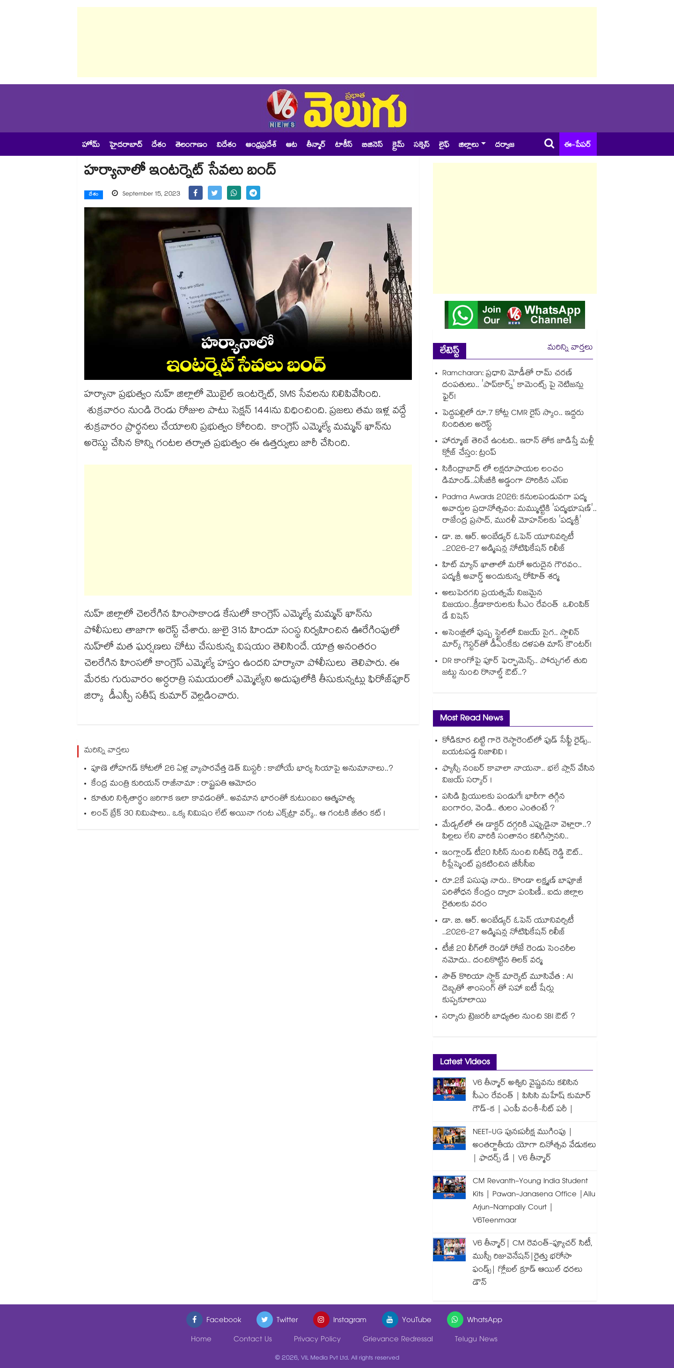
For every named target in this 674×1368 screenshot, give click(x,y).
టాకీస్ (343, 145)
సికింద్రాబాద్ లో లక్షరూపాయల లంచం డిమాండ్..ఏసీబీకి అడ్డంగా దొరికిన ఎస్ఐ (505, 475)
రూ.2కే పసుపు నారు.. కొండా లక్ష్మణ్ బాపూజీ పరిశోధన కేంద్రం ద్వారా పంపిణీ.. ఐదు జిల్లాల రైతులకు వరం (513, 893)
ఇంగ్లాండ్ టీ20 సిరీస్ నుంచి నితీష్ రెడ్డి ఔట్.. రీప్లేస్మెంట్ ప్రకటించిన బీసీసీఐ (512, 859)
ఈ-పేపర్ (577, 145)
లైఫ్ (444, 145)
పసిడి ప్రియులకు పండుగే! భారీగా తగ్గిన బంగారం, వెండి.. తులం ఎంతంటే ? (503, 803)
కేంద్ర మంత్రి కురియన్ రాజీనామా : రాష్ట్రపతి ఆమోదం (173, 781)
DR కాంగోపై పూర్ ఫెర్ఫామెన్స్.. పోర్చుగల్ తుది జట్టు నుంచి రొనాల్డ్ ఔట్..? (514, 667)
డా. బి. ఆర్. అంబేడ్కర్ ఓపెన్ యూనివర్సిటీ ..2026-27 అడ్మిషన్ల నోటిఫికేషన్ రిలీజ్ (508, 543)
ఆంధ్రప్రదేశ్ (261, 145)
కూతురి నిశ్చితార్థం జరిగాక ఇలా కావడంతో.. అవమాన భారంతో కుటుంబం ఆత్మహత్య (223, 796)
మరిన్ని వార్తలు (570, 348)
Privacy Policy (317, 1340)
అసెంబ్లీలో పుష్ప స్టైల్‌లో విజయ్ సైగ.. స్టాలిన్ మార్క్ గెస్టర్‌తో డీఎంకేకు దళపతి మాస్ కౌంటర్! (517, 639)
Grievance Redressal (398, 1340)
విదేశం (226, 145)
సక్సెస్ (422, 145)
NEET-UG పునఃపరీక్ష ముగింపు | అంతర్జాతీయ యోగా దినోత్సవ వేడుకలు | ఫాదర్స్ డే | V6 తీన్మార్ (534, 1146)
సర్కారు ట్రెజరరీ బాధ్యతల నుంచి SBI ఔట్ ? (508, 1017)
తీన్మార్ (316, 145)
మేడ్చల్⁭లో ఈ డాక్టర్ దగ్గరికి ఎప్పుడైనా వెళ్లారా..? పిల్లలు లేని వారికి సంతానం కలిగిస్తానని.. (516, 831)
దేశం (159, 145)
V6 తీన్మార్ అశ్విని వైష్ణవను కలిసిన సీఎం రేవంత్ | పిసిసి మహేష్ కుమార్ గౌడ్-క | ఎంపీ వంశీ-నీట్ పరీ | (532, 1097)
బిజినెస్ (372, 145)
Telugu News (476, 1340)
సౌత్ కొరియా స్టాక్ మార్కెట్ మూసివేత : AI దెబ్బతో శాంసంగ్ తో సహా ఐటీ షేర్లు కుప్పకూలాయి (507, 989)
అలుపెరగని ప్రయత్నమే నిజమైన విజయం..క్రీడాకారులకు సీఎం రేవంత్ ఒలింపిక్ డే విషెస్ (516, 605)
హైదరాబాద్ (125, 145)
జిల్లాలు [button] (469, 145)
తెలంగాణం (191, 145)
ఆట (291, 145)
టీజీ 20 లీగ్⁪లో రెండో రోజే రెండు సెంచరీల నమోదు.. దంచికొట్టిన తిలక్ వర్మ (509, 955)
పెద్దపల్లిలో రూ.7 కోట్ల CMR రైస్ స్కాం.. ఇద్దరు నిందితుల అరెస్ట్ (513, 419)
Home (201, 1340)
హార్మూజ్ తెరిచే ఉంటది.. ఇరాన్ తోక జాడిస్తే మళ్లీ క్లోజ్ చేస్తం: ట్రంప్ (518, 447)
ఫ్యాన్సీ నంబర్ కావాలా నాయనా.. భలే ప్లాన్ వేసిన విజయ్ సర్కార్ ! (518, 775)
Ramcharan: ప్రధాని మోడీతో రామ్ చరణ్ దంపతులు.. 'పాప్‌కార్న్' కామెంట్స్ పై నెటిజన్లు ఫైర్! (513, 385)
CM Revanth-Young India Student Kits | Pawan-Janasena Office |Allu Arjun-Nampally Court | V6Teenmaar (534, 1201)
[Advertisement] (337, 42)
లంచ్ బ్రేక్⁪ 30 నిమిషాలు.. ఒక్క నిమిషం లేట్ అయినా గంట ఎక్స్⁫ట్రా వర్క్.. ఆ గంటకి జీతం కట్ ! (238, 811)
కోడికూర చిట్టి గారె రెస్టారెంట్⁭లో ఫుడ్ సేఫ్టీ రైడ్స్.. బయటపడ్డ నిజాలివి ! (516, 747)
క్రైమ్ (398, 145)
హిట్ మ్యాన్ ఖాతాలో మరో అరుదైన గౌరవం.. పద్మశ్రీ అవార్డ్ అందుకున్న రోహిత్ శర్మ (512, 571)
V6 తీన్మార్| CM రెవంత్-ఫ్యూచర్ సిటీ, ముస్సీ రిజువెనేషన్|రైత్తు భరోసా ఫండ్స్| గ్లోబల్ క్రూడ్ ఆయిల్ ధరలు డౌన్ (533, 1263)
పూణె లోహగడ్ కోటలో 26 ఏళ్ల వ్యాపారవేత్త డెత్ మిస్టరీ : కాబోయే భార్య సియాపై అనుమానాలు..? (242, 766)
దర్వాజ (504, 145)
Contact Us (253, 1340)
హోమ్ (91, 145)
